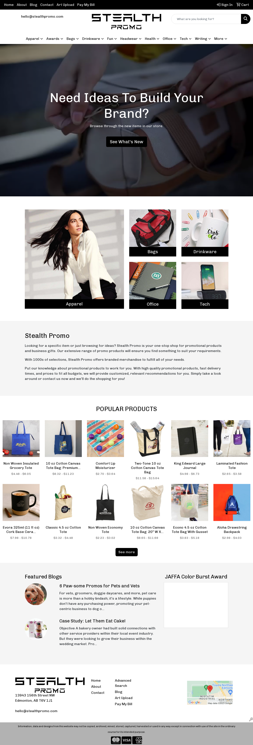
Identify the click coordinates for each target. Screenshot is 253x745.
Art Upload (65, 5)
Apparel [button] (32, 39)
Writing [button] (201, 39)
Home (9, 5)
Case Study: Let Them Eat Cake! (92, 621)
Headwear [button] (129, 39)
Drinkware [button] (91, 39)
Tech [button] (184, 39)
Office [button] (168, 39)
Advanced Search (123, 683)
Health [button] (150, 39)
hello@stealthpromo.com (42, 16)
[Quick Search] (206, 19)
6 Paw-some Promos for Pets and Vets (99, 585)
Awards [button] (52, 39)
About (22, 5)
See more (126, 552)
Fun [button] (110, 39)
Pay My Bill (86, 5)
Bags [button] (71, 39)
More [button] (218, 39)
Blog (33, 5)
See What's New (126, 141)
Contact (47, 5)
